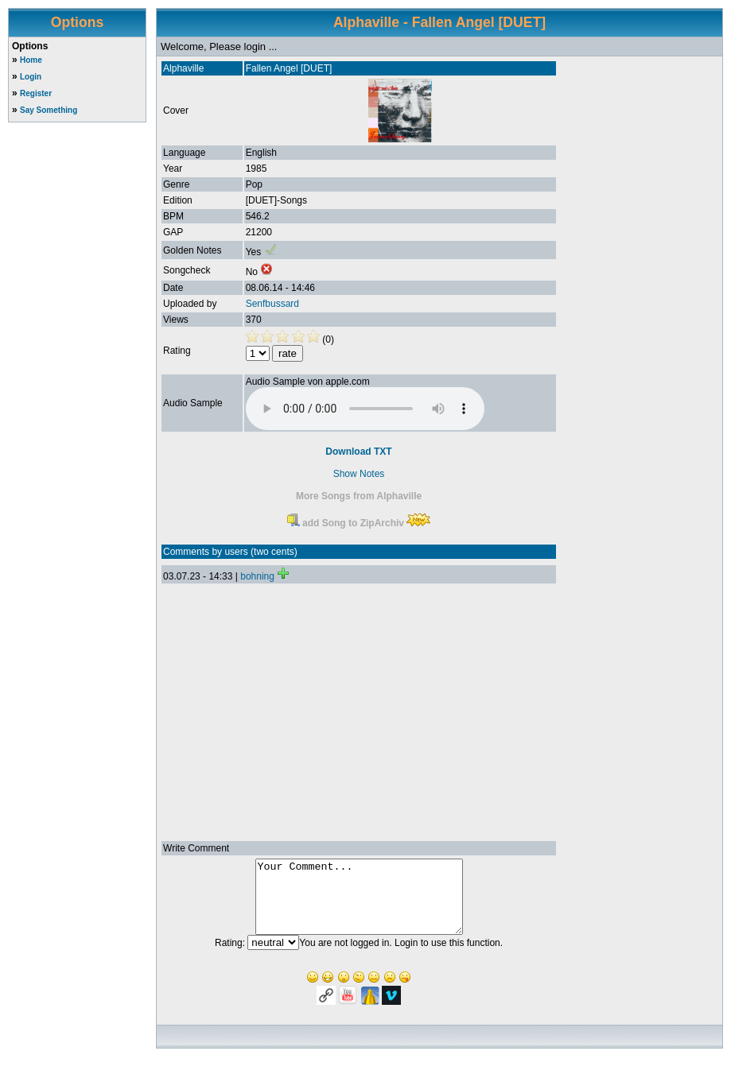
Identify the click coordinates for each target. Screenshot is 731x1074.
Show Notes (359, 473)
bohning (257, 576)
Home (31, 60)
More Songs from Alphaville (359, 496)
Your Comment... (359, 904)
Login (30, 76)
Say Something (48, 110)
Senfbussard (272, 303)
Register (36, 93)
